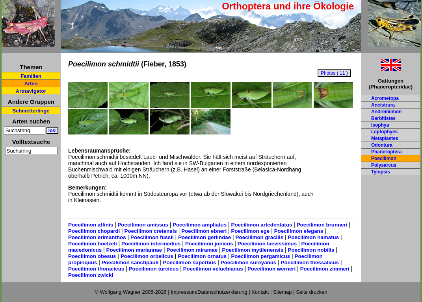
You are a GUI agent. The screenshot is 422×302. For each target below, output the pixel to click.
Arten (31, 84)
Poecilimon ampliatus (200, 225)
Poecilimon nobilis (311, 250)
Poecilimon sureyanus (248, 262)
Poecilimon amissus (142, 225)
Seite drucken (311, 292)
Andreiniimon (386, 111)
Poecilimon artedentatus (261, 225)
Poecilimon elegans (298, 231)
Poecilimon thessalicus (310, 262)
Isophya (380, 125)
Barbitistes (383, 118)
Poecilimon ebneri (204, 231)
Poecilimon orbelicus (147, 256)
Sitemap (282, 292)
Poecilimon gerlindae (204, 237)
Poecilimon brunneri (322, 225)
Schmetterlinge (31, 111)
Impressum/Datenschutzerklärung (209, 292)
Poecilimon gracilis (259, 237)
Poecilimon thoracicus (96, 269)
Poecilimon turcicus (154, 269)
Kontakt (260, 292)
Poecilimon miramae (192, 250)
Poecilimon (383, 158)
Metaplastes (384, 138)
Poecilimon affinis (90, 225)
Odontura (381, 145)
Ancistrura (383, 105)
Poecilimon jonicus (209, 244)
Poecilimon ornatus (202, 256)
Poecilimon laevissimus (267, 244)
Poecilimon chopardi (94, 231)
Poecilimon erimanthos (97, 237)
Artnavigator (31, 91)
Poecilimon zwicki (90, 275)
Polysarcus (383, 165)
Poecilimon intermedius (150, 244)
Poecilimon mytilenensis (253, 250)
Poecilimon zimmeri (324, 269)
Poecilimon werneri (271, 269)
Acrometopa (385, 98)
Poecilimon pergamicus (260, 256)
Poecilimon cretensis (151, 231)
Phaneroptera (386, 152)
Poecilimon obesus (92, 256)
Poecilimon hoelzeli (92, 244)
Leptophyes (384, 131)
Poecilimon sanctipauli (130, 262)
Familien (30, 76)
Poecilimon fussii (152, 237)
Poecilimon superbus (189, 262)
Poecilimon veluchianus (213, 269)
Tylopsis (380, 172)
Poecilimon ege (250, 231)
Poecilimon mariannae (134, 250)
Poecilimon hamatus (313, 237)
